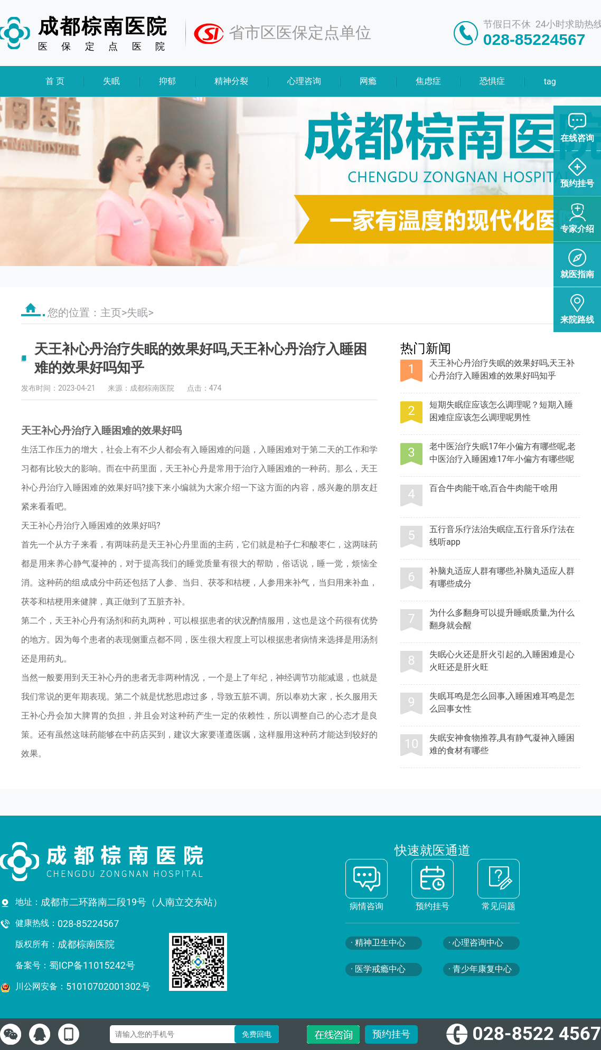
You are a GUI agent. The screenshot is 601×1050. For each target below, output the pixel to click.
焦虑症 (427, 81)
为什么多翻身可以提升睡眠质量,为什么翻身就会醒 (502, 619)
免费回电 (256, 1034)
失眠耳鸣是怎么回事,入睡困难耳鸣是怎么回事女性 (502, 702)
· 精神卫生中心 (378, 943)
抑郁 (167, 81)
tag (549, 82)
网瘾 (368, 81)
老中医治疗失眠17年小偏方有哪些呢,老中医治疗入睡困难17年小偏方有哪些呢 (502, 452)
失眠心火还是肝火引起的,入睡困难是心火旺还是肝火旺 (502, 660)
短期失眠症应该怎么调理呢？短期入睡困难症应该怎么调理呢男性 (501, 411)
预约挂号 (391, 1033)
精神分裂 (231, 81)
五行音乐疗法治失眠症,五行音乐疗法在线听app (502, 535)
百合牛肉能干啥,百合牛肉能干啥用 (493, 488)
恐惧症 (492, 81)
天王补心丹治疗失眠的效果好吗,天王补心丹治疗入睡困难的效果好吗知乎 (502, 369)
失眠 (111, 81)
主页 (110, 312)
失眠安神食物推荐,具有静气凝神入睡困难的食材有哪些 (502, 744)
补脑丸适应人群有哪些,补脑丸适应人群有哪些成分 (502, 577)
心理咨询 (304, 81)
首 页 (54, 81)
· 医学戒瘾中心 (378, 969)
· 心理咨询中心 (475, 943)
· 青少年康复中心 (480, 969)
